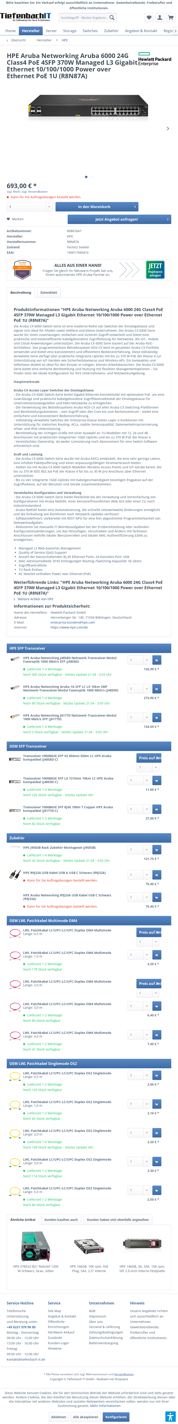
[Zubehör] (111, 31)
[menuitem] (88, 17)
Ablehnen (58, 1417)
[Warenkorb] (170, 17)
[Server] (51, 31)
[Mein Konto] (159, 17)
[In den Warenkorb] (156, 660)
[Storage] (70, 31)
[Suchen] (112, 17)
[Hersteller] (31, 31)
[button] (170, 1416)
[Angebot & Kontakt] (141, 31)
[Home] (10, 31)
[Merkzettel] (148, 17)
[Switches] (90, 31)
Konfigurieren (116, 1417)
